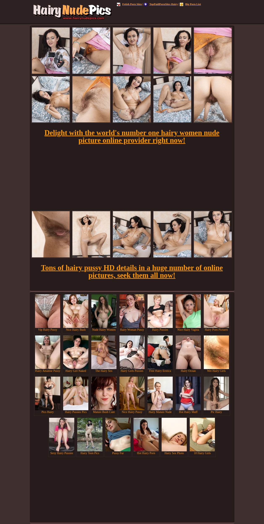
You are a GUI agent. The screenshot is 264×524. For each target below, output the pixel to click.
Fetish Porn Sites (129, 4)
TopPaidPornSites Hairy (161, 4)
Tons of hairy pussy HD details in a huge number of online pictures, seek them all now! (132, 271)
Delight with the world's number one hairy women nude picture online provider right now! (132, 136)
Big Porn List (190, 4)
